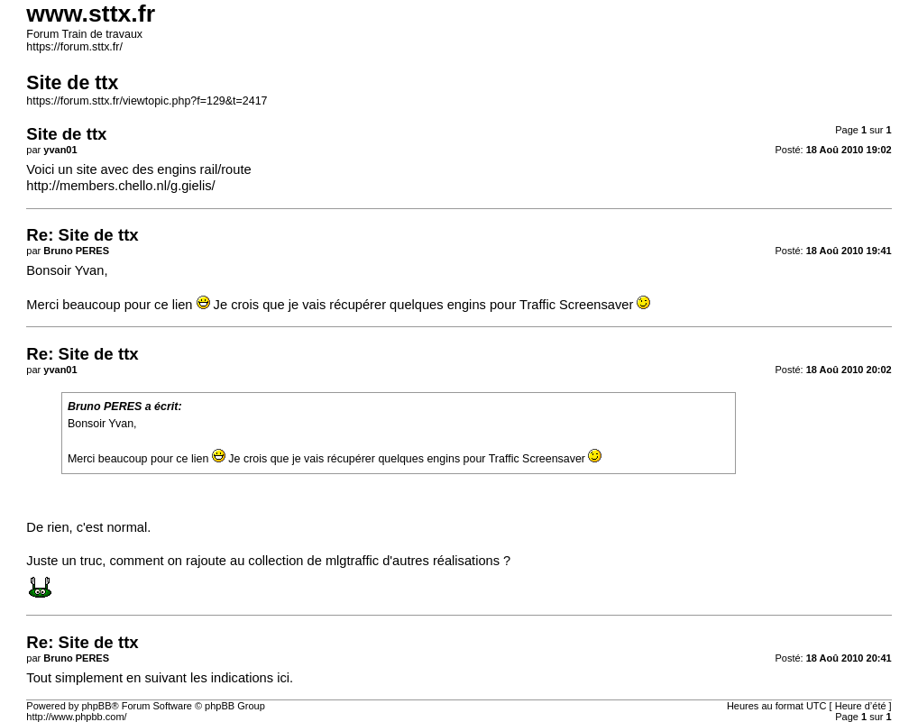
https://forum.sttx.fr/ (74, 47)
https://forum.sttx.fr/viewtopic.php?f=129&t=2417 (146, 101)
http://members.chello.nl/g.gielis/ (120, 185)
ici (283, 678)
